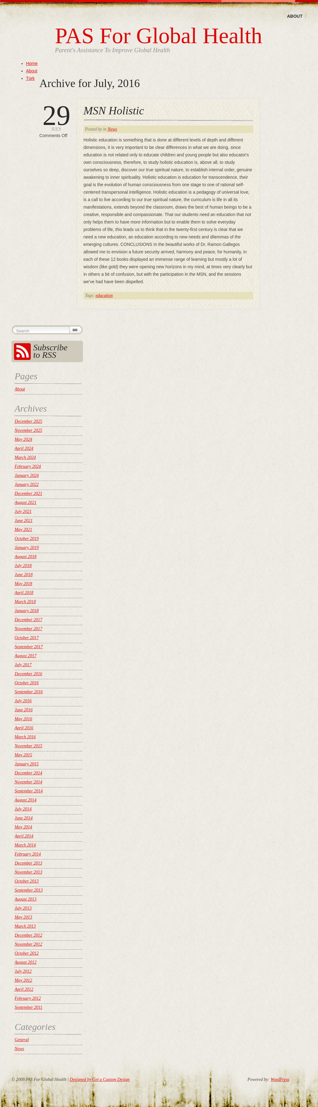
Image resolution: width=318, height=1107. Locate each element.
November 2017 (28, 628)
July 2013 (23, 908)
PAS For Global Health (158, 35)
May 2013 (23, 917)
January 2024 (27, 475)
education (104, 295)
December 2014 (28, 773)
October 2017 (27, 637)
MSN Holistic (114, 110)
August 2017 (25, 655)
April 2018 (24, 592)
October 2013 (27, 881)
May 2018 (23, 583)
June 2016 (24, 710)
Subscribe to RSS (50, 351)
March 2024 (25, 457)
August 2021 (25, 502)
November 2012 (28, 944)
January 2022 (27, 484)
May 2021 (23, 529)
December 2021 (28, 493)
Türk (30, 78)
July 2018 (23, 565)
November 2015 (28, 746)
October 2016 (27, 682)
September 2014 (29, 791)
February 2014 (28, 854)
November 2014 (28, 782)
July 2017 (23, 664)
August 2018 (25, 556)
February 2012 (28, 998)
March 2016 (25, 737)
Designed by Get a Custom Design (99, 1079)
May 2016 (23, 719)
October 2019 (27, 538)
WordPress (279, 1079)
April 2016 (24, 728)
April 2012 (24, 989)
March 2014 (25, 845)
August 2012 (25, 962)
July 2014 (23, 809)
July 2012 (23, 971)
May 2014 (23, 827)
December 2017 (28, 619)
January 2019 (27, 547)
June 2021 (24, 520)
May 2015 (23, 755)
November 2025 (28, 430)
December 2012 (28, 935)
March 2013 (25, 926)
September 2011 (29, 1007)
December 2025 (28, 421)
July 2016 (23, 701)
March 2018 (25, 601)
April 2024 (24, 448)
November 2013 (28, 872)
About (294, 16)
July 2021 (23, 511)
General (22, 1039)
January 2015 (27, 764)
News (112, 129)
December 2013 (28, 863)
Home (32, 63)
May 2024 (23, 439)
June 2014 (24, 818)
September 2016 (29, 692)
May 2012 (23, 980)
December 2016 (28, 673)
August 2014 (25, 800)
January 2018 (27, 610)
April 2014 (24, 836)
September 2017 (29, 646)
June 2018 (24, 574)
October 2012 (27, 953)
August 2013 (25, 899)
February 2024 (28, 466)
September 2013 (29, 890)
